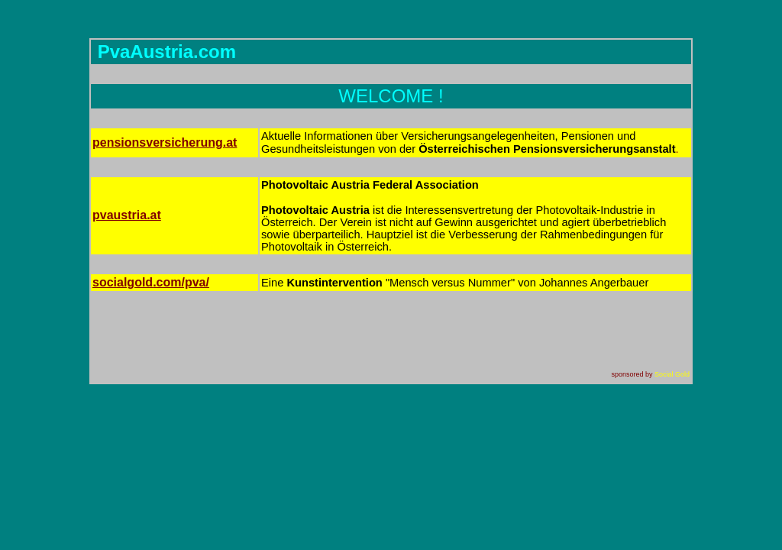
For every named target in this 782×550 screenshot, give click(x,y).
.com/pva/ (150, 282)
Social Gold (672, 374)
